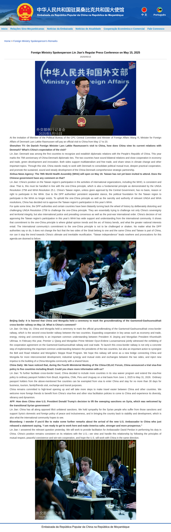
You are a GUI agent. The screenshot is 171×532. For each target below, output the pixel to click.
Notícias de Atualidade (88, 28)
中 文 (144, 14)
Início (4, 28)
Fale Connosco (155, 28)
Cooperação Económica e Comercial (124, 28)
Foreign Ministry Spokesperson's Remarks (35, 41)
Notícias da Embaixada (60, 28)
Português (159, 14)
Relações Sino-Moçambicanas (27, 28)
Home (7, 41)
